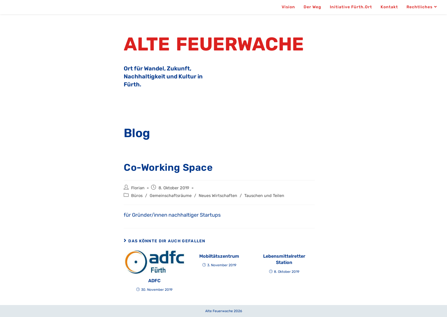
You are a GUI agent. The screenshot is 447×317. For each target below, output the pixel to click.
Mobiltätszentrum (219, 256)
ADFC (154, 280)
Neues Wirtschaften (218, 195)
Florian (138, 187)
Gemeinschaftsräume (171, 195)
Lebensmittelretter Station (284, 259)
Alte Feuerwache (214, 44)
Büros (137, 195)
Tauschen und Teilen (264, 195)
